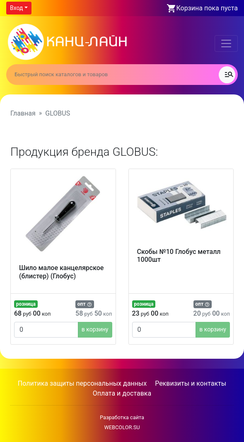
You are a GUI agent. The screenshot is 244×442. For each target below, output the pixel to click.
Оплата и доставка (122, 393)
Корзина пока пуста (207, 8)
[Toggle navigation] (226, 43)
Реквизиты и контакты (190, 383)
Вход (16, 8)
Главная (23, 113)
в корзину (95, 329)
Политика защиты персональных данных (82, 383)
